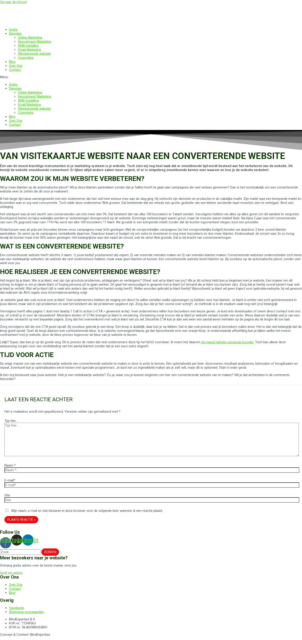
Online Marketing (30, 38)
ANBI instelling (28, 46)
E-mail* (9, 480)
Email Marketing (29, 50)
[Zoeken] (50, 552)
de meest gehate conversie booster (227, 342)
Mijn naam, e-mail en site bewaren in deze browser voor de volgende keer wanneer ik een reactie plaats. (87, 511)
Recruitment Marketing (34, 42)
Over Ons (15, 66)
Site (7, 495)
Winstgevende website (34, 54)
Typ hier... (11, 421)
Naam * (10, 465)
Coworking (26, 58)
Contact (15, 70)
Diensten (15, 33)
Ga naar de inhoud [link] (13, 2)
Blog (12, 62)
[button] (151, 77)
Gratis (13, 29)
